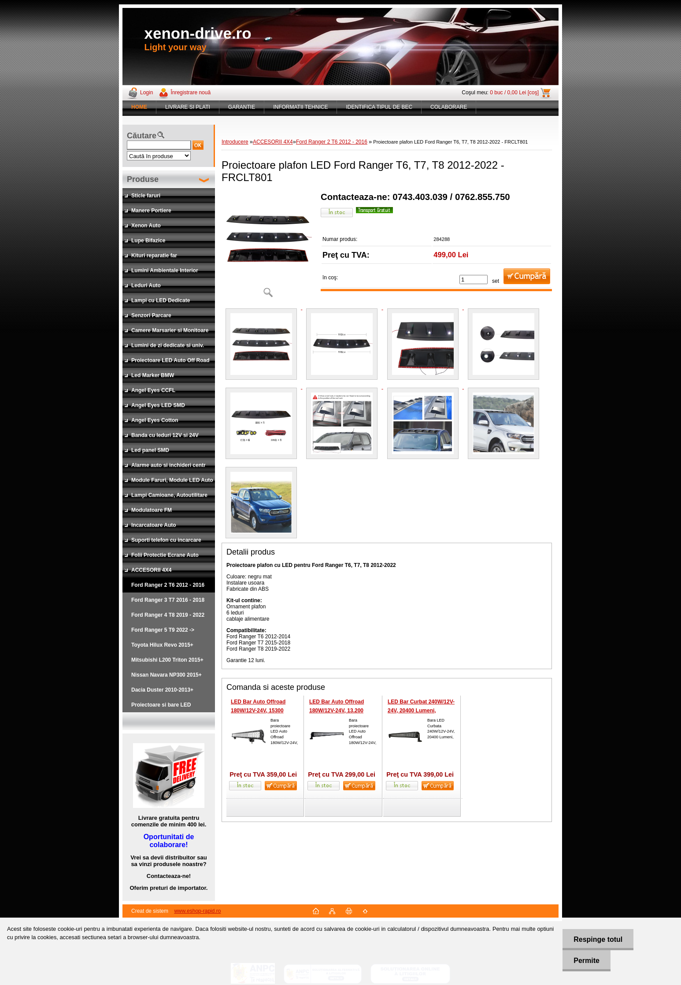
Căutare (141, 135)
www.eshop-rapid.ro (197, 911)
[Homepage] (139, 107)
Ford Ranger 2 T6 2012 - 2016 (331, 142)
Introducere (235, 142)
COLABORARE (448, 107)
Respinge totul (598, 939)
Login (146, 92)
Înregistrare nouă (190, 92)
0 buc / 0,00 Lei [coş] (514, 92)
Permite (587, 960)
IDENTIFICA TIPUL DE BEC (379, 107)
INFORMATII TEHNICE (300, 107)
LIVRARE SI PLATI (187, 107)
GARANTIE (241, 107)
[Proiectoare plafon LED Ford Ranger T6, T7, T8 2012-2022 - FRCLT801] (268, 248)
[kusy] (473, 279)
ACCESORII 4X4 (273, 142)
